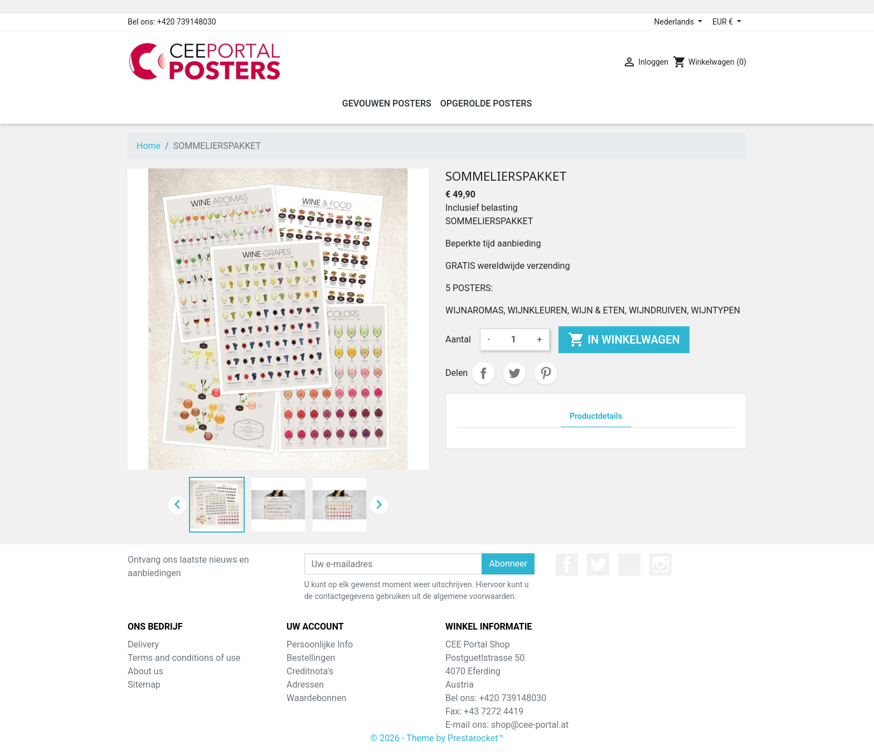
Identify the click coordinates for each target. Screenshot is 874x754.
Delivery (143, 644)
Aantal (458, 339)
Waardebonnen (316, 698)
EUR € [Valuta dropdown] (723, 21)
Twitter (598, 564)
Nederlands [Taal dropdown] (675, 21)
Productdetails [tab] (596, 416)
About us (145, 671)
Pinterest (546, 373)
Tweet (514, 373)
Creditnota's (310, 671)
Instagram (660, 564)
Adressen (305, 684)
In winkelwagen (623, 339)
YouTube (629, 564)
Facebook (567, 564)
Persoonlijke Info (320, 644)
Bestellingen (311, 657)
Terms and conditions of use (184, 657)
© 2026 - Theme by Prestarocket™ (437, 738)
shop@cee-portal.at (530, 724)
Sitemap (144, 684)
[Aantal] (513, 339)
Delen (483, 373)
